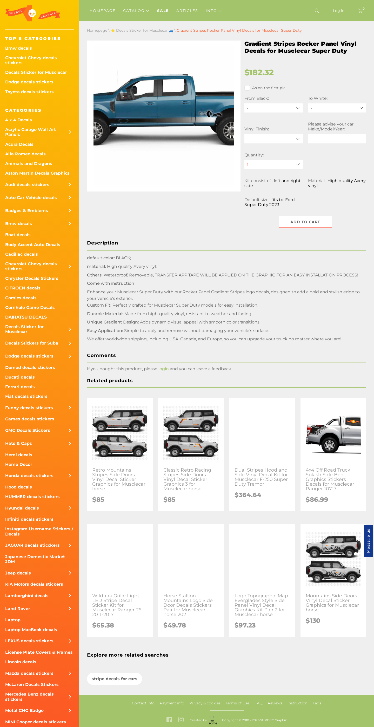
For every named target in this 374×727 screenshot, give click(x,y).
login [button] (163, 369)
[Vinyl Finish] (273, 138)
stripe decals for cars (114, 678)
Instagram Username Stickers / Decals (39, 531)
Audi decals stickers (27, 184)
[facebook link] (169, 720)
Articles (187, 10)
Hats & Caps (18, 443)
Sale (163, 10)
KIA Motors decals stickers (34, 584)
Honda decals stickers (29, 475)
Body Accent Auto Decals (32, 244)
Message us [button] (368, 541)
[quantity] (273, 164)
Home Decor (18, 464)
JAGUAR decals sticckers (32, 545)
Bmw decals (18, 48)
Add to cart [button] (305, 222)
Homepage (103, 10)
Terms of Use (237, 703)
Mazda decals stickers (29, 673)
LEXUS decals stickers (29, 640)
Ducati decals (20, 377)
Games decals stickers (29, 419)
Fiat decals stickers (26, 396)
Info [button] (214, 10)
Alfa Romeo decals (25, 153)
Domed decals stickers (30, 367)
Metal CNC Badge (24, 710)
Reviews (275, 703)
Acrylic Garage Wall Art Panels (30, 132)
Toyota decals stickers (29, 91)
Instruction (298, 703)
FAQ (259, 703)
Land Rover (17, 608)
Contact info (143, 703)
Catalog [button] (136, 10)
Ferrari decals (20, 386)
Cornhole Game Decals (30, 307)
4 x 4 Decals (18, 119)
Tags (317, 703)
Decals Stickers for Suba (31, 343)
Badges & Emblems (26, 210)
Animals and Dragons (28, 163)
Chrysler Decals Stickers (31, 278)
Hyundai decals (22, 508)
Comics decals (21, 297)
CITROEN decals (23, 288)
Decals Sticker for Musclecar (36, 72)
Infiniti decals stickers (29, 519)
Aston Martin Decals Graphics (37, 173)
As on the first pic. (265, 88)
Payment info (172, 703)
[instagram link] (181, 720)
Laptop (13, 619)
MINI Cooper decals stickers (35, 721)
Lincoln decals (20, 661)
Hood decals (18, 487)
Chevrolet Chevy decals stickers (31, 60)
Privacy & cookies (205, 703)
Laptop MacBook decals (31, 629)
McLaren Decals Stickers (32, 684)
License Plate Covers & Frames (39, 652)
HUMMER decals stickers (32, 496)
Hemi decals (18, 454)
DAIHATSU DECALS (26, 317)
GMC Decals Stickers (27, 430)
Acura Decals (19, 144)
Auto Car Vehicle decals (31, 197)
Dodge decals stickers (29, 82)
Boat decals (18, 234)
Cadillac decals (21, 254)
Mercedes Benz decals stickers (29, 697)
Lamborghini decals (27, 595)
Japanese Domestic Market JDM (35, 559)
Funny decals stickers (29, 407)
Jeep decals (18, 573)
